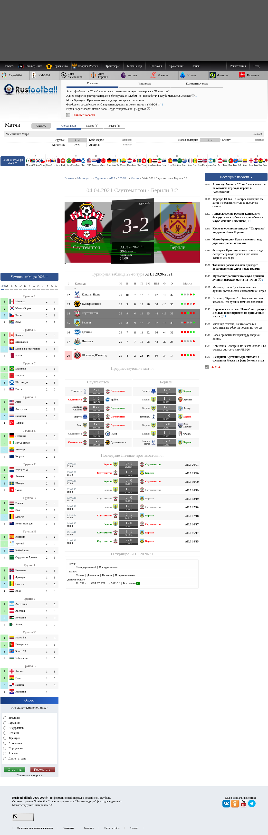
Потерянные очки (125, 575)
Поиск (196, 66)
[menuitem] (86, 66)
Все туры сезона (108, 567)
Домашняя (93, 575)
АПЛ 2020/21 (141, 554)
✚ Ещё (215, 367)
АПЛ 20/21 (192, 464)
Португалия (15, 748)
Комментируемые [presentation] (197, 83)
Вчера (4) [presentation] (114, 125)
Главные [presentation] (92, 83)
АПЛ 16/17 (192, 524)
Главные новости (83, 115)
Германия (14, 722)
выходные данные (109, 801)
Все (2, 285)
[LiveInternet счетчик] (23, 820)
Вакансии (89, 828)
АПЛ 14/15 (192, 541)
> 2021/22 (114, 583)
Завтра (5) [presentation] (92, 125)
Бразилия (14, 717)
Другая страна (17, 758)
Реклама (134, 828)
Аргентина (15, 743)
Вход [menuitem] (256, 66)
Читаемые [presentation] (144, 83)
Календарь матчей (86, 567)
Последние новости (236, 177)
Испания (13, 733)
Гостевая (107, 575)
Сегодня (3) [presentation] (68, 125)
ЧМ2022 (257, 133)
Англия (13, 753)
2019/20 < (81, 583)
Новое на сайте (111, 828)
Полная (80, 575)
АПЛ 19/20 (192, 473)
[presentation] (36, 125)
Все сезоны (131, 583)
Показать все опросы (30, 775)
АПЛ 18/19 (192, 490)
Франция (14, 738)
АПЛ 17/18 (192, 507)
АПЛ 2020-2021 (132, 247)
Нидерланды (16, 728)
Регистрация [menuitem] (238, 66)
